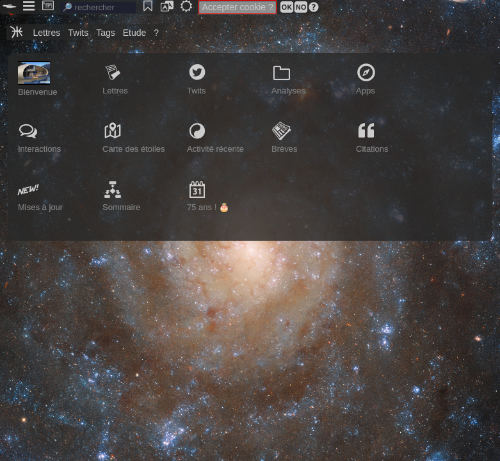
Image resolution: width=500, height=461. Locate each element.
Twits (78, 33)
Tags (105, 33)
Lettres (46, 33)
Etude (135, 33)
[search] (98, 7)
